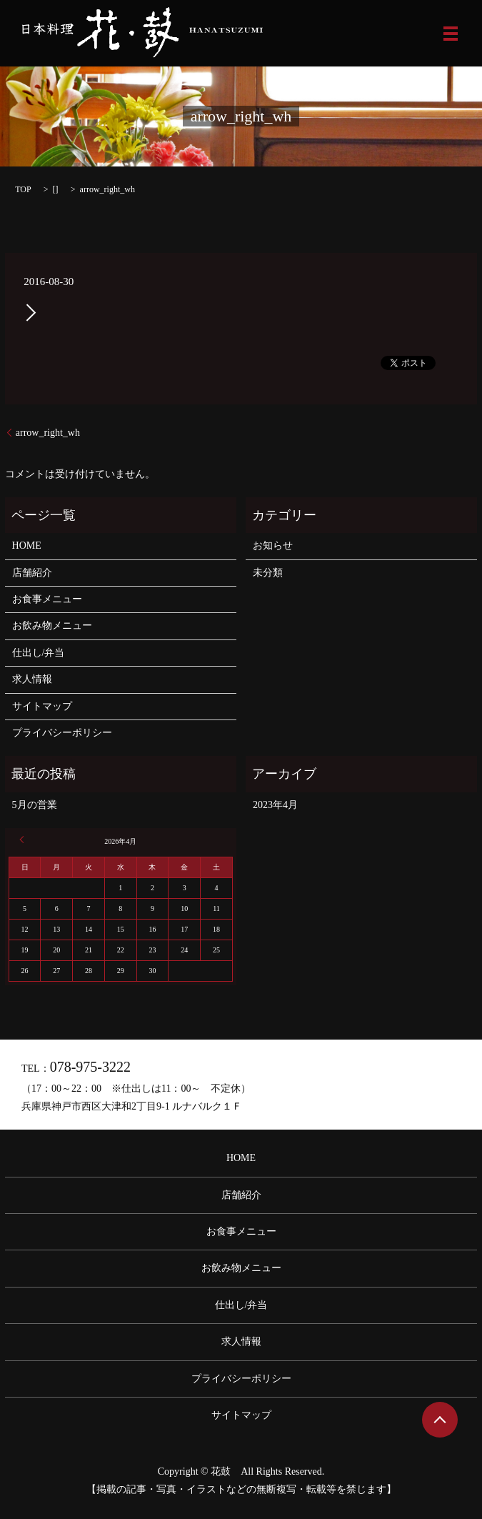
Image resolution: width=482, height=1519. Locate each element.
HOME (26, 545)
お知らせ (273, 545)
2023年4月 (275, 805)
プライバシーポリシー (62, 732)
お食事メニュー (47, 599)
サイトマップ (42, 706)
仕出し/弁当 (38, 652)
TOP (23, 189)
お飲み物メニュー (52, 625)
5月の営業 (34, 805)
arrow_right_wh (48, 432)
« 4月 (23, 839)
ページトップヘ (440, 1420)
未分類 (268, 572)
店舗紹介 (32, 572)
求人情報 (32, 679)
